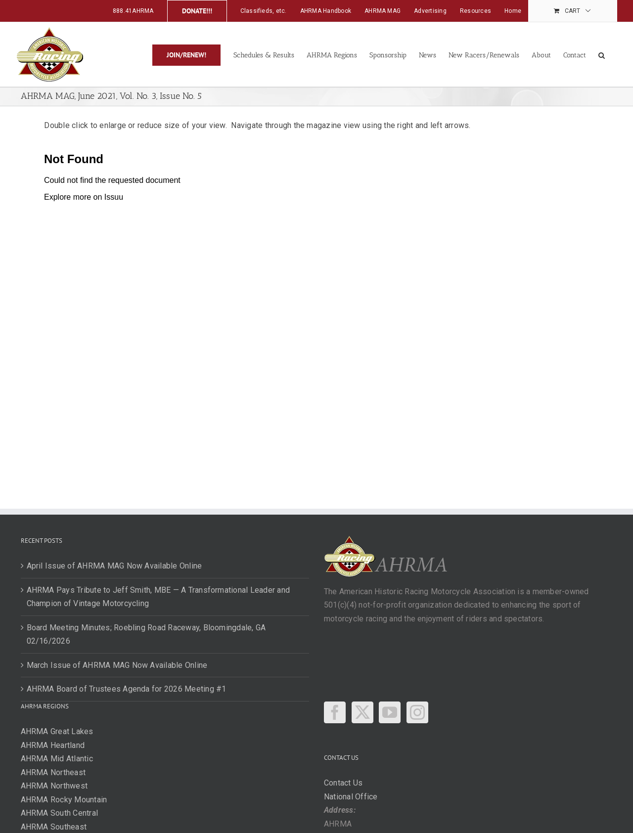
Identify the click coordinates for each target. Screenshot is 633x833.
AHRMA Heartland (53, 745)
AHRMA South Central (59, 813)
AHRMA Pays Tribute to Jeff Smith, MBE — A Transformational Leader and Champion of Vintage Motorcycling (158, 597)
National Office (351, 796)
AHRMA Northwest (54, 785)
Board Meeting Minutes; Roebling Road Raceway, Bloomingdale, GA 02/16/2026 (146, 634)
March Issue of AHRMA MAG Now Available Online (117, 665)
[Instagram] (417, 712)
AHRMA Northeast (53, 772)
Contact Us (343, 783)
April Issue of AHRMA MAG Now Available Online (114, 565)
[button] (601, 54)
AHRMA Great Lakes (57, 731)
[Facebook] (335, 712)
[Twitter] (362, 712)
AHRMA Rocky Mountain (64, 799)
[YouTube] (390, 712)
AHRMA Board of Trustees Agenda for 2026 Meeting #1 (126, 689)
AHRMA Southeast (54, 827)
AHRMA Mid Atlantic (57, 758)
